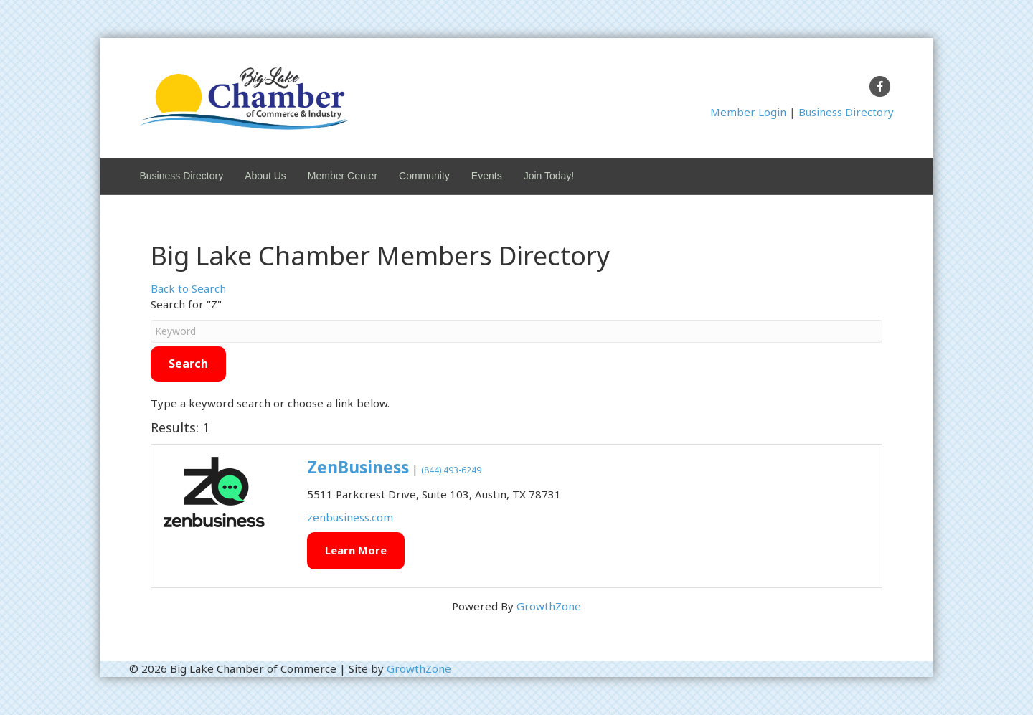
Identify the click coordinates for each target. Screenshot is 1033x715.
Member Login (748, 112)
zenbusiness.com (350, 517)
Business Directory (846, 112)
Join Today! (549, 175)
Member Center (342, 175)
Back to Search (188, 288)
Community (424, 175)
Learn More (356, 550)
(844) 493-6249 (451, 470)
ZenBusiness (358, 467)
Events (486, 175)
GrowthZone (548, 606)
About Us (265, 175)
